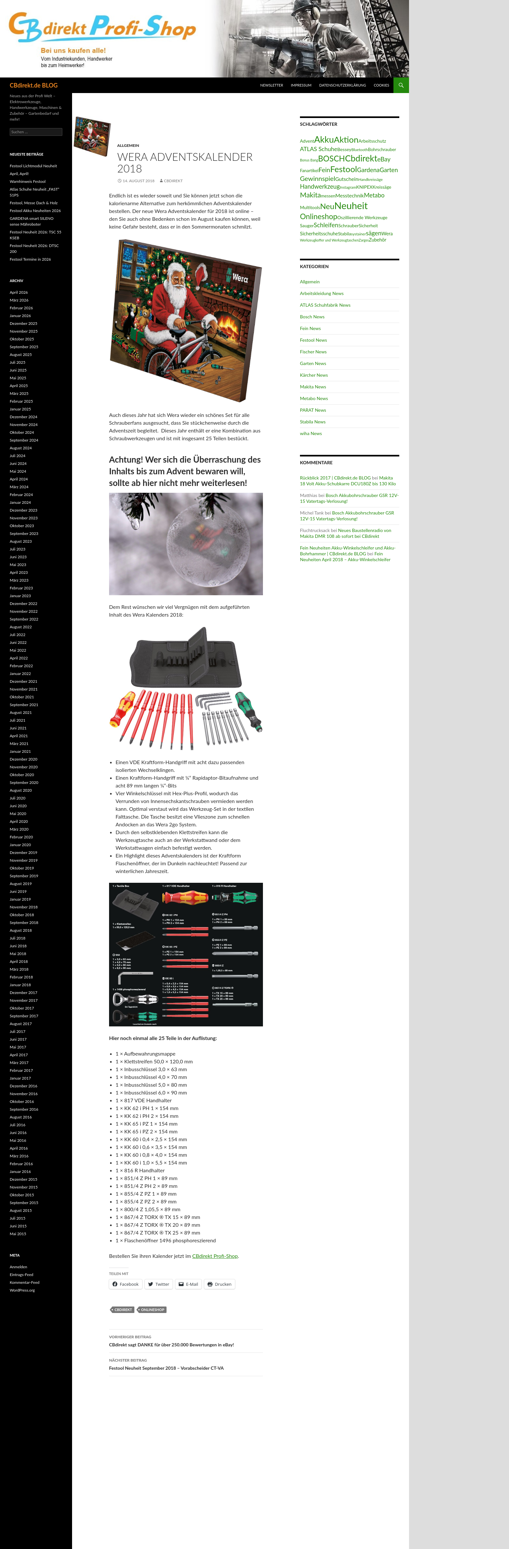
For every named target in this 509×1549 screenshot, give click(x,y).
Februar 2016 (21, 1163)
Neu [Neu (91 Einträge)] (327, 206)
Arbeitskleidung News (322, 293)
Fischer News (313, 351)
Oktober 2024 (22, 432)
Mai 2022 (18, 650)
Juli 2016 (17, 1124)
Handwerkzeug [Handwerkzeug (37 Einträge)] (320, 186)
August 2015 (21, 1210)
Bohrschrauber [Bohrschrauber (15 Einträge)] (382, 149)
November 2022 (24, 611)
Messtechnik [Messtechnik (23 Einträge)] (349, 195)
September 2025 (24, 346)
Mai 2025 (18, 377)
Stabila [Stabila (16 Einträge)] (344, 233)
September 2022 (24, 619)
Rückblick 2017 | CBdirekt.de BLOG (335, 477)
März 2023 (19, 580)
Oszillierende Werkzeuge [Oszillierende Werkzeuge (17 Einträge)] (362, 217)
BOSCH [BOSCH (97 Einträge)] (331, 158)
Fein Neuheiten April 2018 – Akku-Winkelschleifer (345, 556)
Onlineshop (152, 1309)
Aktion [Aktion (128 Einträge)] (346, 139)
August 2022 (21, 626)
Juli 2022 (17, 634)
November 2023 (24, 517)
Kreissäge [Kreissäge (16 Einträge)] (382, 187)
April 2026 (19, 292)
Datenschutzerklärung (342, 85)
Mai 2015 (18, 1233)
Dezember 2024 (23, 416)
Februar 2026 (21, 307)
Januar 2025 (20, 409)
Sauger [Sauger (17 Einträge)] (307, 225)
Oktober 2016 (22, 1101)
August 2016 (21, 1117)
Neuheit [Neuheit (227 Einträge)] (351, 205)
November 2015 (24, 1187)
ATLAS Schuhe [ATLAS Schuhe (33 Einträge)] (318, 148)
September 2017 (24, 1015)
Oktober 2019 (22, 868)
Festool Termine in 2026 (30, 259)
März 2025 (19, 393)
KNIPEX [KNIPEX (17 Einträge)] (364, 187)
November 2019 (24, 860)
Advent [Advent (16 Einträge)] (307, 141)
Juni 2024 (18, 463)
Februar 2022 (21, 665)
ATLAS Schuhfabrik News (325, 305)
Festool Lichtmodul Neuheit (33, 165)
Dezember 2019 (23, 852)
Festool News (313, 340)
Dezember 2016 (23, 1085)
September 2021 (24, 704)
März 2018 (19, 969)
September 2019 (24, 875)
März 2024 (19, 486)
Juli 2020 (17, 798)
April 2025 (19, 385)
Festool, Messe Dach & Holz (33, 202)
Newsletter (271, 85)
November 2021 (24, 689)
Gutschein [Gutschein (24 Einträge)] (346, 179)
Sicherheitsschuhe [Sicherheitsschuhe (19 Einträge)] (319, 233)
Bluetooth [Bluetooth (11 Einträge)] (359, 149)
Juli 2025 (17, 362)
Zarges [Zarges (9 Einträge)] (364, 240)
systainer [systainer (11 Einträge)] (358, 233)
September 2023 (24, 533)
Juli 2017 (17, 1031)
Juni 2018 (18, 945)
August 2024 (21, 447)
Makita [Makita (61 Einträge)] (310, 195)
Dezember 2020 (23, 759)
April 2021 (19, 735)
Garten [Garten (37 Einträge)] (388, 169)
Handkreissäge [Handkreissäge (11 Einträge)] (370, 179)
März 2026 (19, 300)
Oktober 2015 (22, 1194)
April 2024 (19, 479)
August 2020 (21, 790)
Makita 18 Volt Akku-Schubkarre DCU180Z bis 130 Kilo (348, 480)
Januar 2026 (20, 315)
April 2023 (19, 572)
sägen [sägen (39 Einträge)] (373, 233)
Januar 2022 (20, 673)
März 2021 (19, 743)
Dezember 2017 (23, 992)
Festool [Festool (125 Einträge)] (343, 169)
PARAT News (313, 410)
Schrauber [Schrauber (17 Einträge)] (348, 225)
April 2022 (19, 658)
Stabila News (313, 421)
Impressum (301, 85)
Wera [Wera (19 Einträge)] (387, 233)
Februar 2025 (21, 401)
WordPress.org (22, 1290)
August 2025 (21, 354)
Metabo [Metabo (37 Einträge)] (374, 195)
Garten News (313, 363)
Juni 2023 (18, 556)
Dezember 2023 (23, 510)
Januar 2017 (20, 1078)
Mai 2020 (18, 813)
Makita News (313, 386)
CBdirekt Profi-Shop (215, 1256)
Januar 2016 (20, 1171)
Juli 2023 (17, 549)
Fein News (310, 328)
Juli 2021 (17, 720)
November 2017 (24, 1000)
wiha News (311, 433)
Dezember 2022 (23, 603)
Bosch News (312, 316)
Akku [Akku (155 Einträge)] (324, 139)
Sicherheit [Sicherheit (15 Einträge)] (368, 225)
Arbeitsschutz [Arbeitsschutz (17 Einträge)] (372, 141)
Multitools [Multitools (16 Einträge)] (310, 207)
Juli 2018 (17, 938)
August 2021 (21, 712)
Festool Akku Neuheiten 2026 (35, 210)
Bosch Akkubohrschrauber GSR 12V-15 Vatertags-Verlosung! (347, 515)
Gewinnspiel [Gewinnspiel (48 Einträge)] (317, 178)
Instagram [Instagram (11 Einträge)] (348, 187)
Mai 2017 (18, 1047)
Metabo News (314, 398)
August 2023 (21, 541)
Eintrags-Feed (21, 1274)
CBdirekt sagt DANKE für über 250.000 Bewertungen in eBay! (186, 1340)
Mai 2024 (18, 471)
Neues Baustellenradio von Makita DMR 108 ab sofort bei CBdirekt (345, 533)
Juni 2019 (18, 891)
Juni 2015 (18, 1226)
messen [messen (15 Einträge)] (328, 195)
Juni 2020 (18, 805)
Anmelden (18, 1266)
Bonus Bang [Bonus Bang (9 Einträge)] (309, 160)
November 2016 (24, 1093)
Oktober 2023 (22, 525)
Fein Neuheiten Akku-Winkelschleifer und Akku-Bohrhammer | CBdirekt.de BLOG (348, 550)
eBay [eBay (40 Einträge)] (384, 159)
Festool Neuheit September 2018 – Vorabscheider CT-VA (186, 1363)
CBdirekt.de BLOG (34, 85)
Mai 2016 (18, 1140)
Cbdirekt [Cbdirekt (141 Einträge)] (361, 158)
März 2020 (19, 829)
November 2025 (24, 331)
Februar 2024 (21, 494)
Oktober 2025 (22, 339)
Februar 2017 (21, 1070)
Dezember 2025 (23, 323)
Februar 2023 (21, 587)
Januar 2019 (20, 899)
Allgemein (128, 145)
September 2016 (24, 1109)
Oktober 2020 (22, 774)
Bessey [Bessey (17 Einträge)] (344, 149)
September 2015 (24, 1202)
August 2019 (21, 883)
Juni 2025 (18, 370)
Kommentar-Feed (25, 1282)
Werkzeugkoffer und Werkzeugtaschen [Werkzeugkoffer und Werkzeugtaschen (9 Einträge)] (329, 240)
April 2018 (19, 961)
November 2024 (24, 424)
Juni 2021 (18, 728)
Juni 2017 (18, 1039)
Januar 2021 (20, 751)
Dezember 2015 (23, 1179)
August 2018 (21, 930)
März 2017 (19, 1062)
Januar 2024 (20, 502)
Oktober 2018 (22, 914)
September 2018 (24, 922)
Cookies (382, 85)
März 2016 (19, 1155)
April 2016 (19, 1148)
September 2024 (24, 440)
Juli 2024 (17, 455)
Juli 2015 (17, 1218)
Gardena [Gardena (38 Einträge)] (368, 169)
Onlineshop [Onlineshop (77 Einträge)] (318, 216)
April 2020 (19, 821)
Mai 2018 (18, 953)
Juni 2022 (18, 642)
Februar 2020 (21, 836)
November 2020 (24, 766)
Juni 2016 (18, 1132)
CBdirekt (173, 180)
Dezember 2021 (23, 681)
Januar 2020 (20, 844)
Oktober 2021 (22, 696)
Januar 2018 (20, 984)
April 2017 (19, 1054)
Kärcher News (314, 375)
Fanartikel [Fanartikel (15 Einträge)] (309, 170)
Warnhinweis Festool (27, 181)
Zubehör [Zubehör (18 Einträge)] (377, 239)
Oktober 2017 (22, 1008)
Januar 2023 (20, 595)
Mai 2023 (18, 564)
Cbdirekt (123, 1309)
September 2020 (24, 782)
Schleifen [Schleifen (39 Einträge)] (326, 225)
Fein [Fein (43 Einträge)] (324, 169)
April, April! (19, 173)
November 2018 (24, 907)
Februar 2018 (21, 977)
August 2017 (21, 1023)
